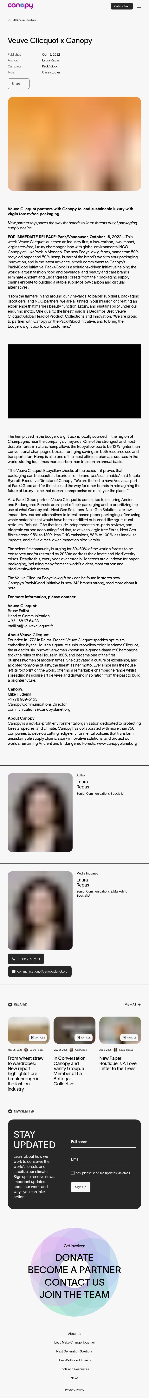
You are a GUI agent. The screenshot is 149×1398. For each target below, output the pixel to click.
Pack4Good (22, 486)
